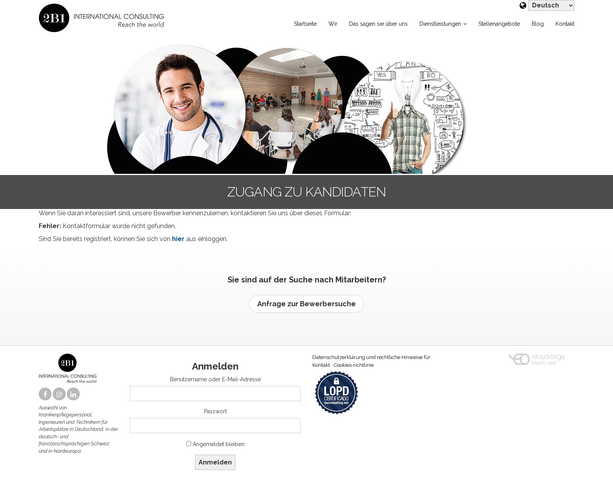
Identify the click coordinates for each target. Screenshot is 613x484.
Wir (332, 24)
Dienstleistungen (440, 24)
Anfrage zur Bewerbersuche (306, 304)
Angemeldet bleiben (219, 444)
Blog (538, 24)
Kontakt (565, 24)
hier (178, 239)
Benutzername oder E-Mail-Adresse (215, 379)
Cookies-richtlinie (354, 365)
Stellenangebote (499, 24)
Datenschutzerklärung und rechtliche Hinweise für (371, 357)
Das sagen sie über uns (378, 24)
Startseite (305, 24)
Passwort (215, 411)
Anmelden (215, 462)
